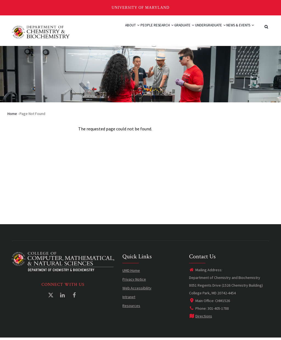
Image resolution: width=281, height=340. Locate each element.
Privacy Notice (134, 281)
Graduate (169, 31)
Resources (131, 308)
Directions (200, 318)
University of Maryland (141, 8)
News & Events (237, 31)
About (101, 31)
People (121, 31)
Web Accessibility (136, 290)
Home (12, 116)
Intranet (128, 299)
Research (143, 31)
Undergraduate (201, 31)
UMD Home (131, 272)
